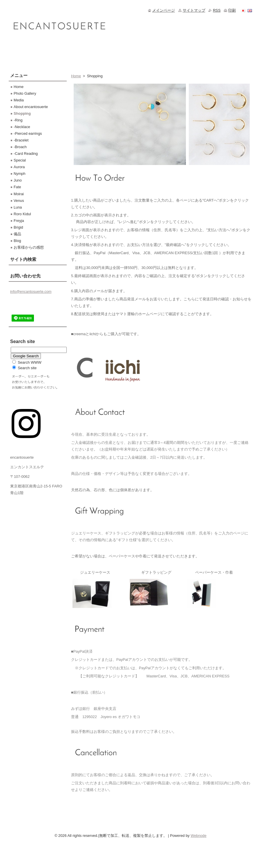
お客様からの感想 (29, 247)
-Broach (20, 147)
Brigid (18, 227)
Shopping (22, 113)
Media (19, 100)
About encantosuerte (31, 107)
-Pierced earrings (28, 133)
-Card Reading (26, 153)
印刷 (232, 10)
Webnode (198, 835)
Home (76, 76)
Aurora (19, 167)
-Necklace (22, 127)
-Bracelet (21, 140)
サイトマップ (194, 10)
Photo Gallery (25, 93)
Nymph (20, 173)
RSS (216, 10)
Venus (19, 200)
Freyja (19, 220)
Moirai (19, 194)
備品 (17, 234)
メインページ (163, 10)
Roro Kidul (22, 214)
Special (20, 160)
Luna (18, 207)
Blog (17, 240)
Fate (17, 187)
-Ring (18, 120)
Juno (18, 180)
